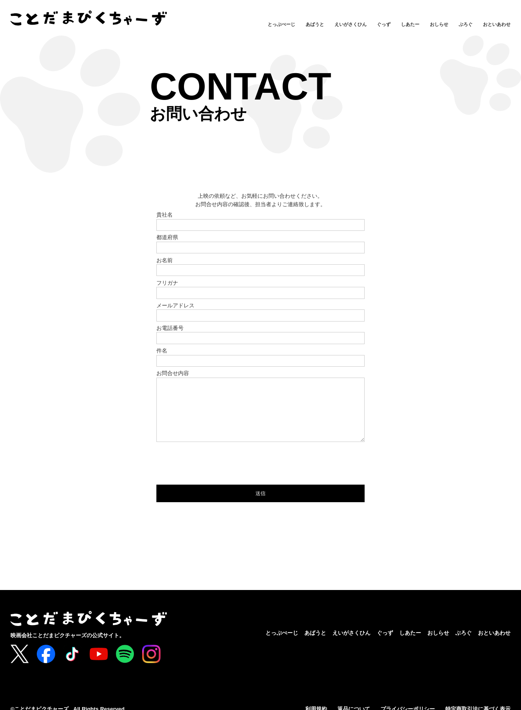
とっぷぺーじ (281, 24)
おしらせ (439, 24)
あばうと (315, 24)
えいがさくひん (351, 24)
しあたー (410, 24)
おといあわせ (497, 24)
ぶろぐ (465, 24)
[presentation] (219, 476)
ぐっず (384, 24)
